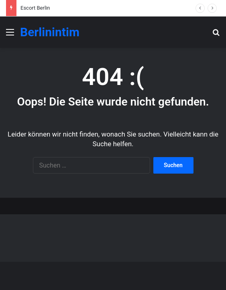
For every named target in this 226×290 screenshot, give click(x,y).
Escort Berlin (35, 8)
